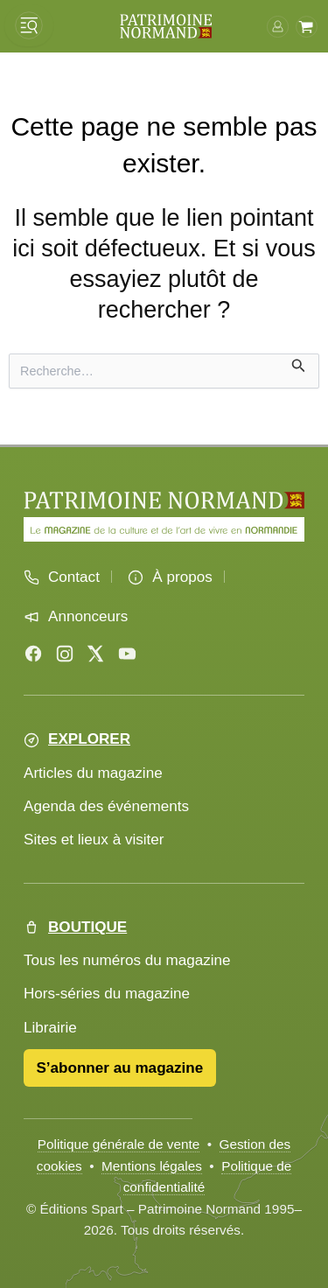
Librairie (50, 1027)
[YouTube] (126, 653)
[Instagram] (64, 653)
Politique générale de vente (118, 1144)
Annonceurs (88, 616)
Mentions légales (151, 1165)
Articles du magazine (93, 773)
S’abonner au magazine (119, 1068)
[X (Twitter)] (95, 653)
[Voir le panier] (307, 25)
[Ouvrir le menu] (28, 25)
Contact (74, 577)
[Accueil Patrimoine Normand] (164, 500)
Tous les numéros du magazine (127, 960)
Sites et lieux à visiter (94, 839)
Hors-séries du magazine (107, 993)
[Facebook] (33, 653)
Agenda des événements (106, 806)
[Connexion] (278, 25)
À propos (182, 577)
